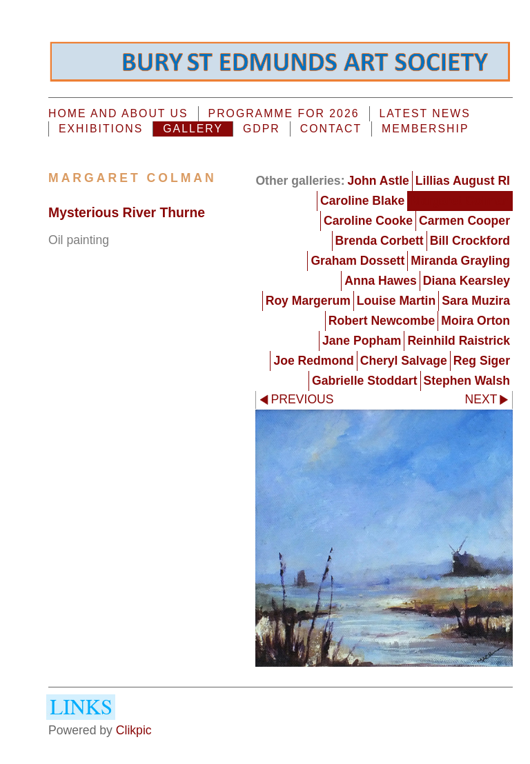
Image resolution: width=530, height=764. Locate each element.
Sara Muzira (476, 301)
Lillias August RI (462, 181)
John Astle (378, 181)
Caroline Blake (362, 201)
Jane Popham (361, 341)
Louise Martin (396, 301)
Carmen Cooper (464, 221)
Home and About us (118, 113)
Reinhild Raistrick (458, 341)
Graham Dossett (357, 261)
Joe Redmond (313, 361)
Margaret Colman (460, 201)
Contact (331, 128)
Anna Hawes (380, 281)
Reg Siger (481, 361)
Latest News (425, 113)
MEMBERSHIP (425, 128)
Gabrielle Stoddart (365, 381)
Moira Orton (475, 321)
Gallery (193, 128)
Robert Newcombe (381, 321)
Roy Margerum (308, 301)
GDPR (261, 128)
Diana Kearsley (466, 281)
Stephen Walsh (467, 381)
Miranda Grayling (460, 261)
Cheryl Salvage (403, 361)
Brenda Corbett (379, 241)
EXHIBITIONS (101, 128)
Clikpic (134, 730)
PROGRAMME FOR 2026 (284, 113)
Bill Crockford (470, 241)
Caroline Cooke (368, 221)
